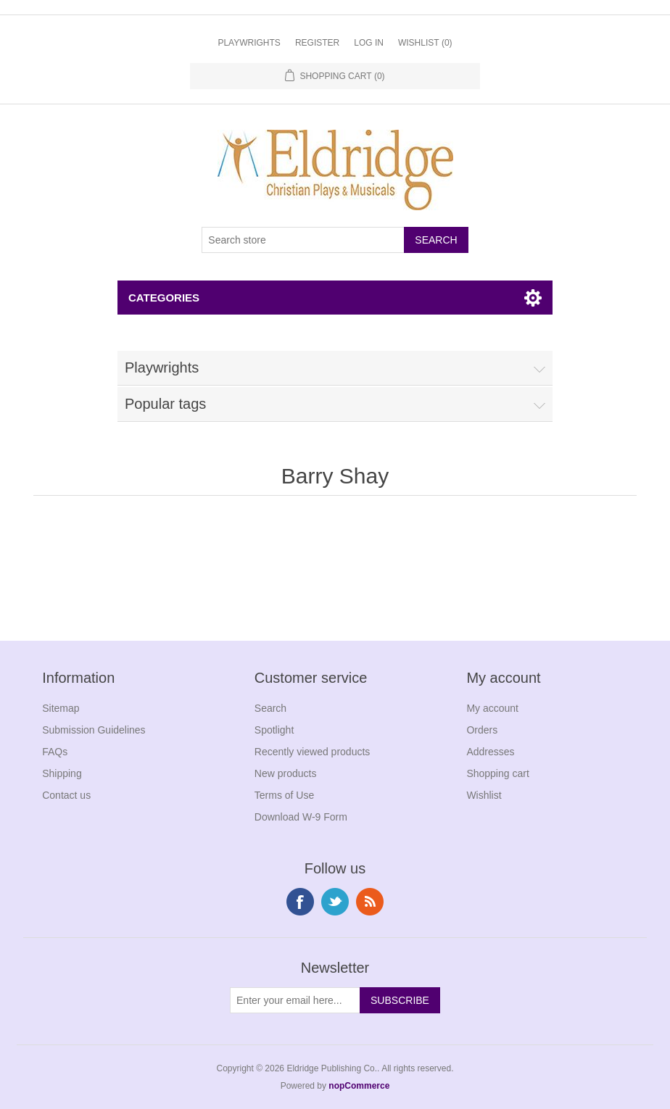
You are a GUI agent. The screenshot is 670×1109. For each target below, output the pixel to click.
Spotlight (274, 730)
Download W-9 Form (301, 817)
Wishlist (483, 795)
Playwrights (249, 43)
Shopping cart (497, 773)
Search (270, 708)
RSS (370, 901)
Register (317, 43)
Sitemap (60, 708)
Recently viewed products (313, 751)
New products (286, 773)
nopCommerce (358, 1086)
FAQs (54, 751)
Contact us (66, 795)
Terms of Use (284, 795)
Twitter (335, 901)
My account (492, 708)
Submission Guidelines (93, 730)
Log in (369, 43)
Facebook (300, 901)
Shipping (62, 773)
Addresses (490, 751)
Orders (481, 730)
